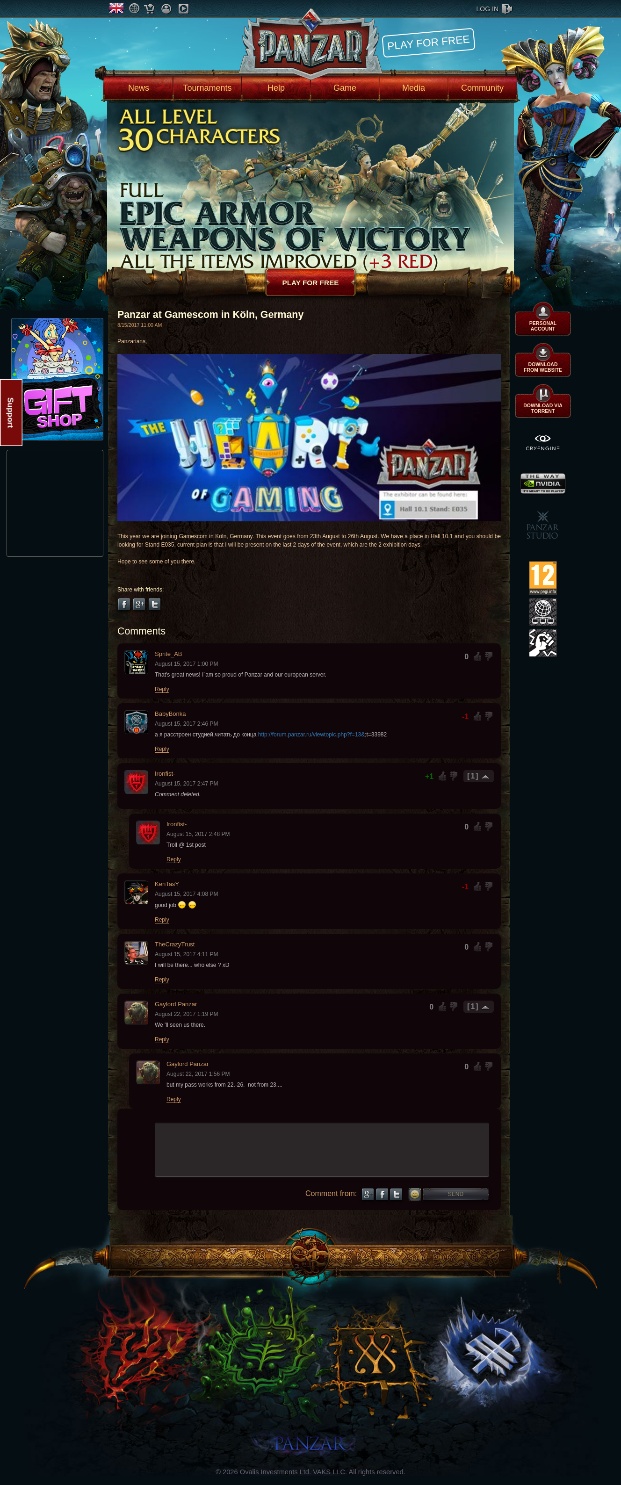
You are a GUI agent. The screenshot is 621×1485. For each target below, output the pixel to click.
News (138, 88)
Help (276, 88)
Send (455, 1194)
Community (482, 88)
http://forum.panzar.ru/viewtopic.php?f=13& (311, 734)
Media (413, 88)
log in (487, 9)
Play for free (428, 42)
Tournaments (207, 88)
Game (344, 88)
